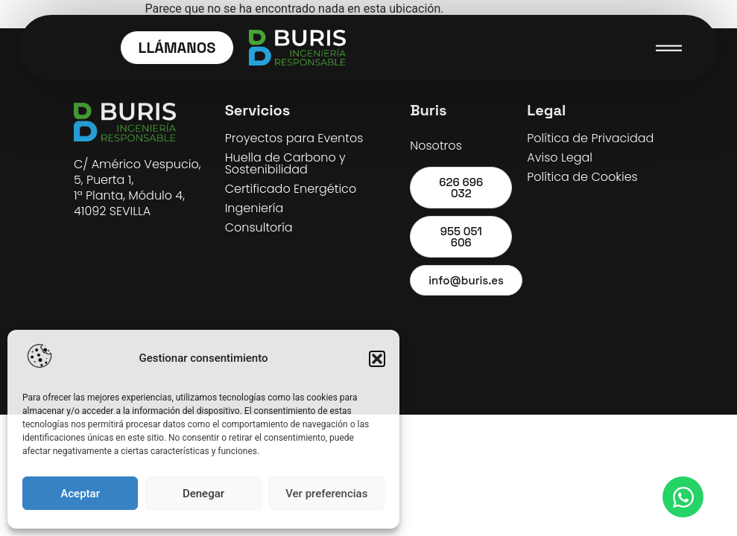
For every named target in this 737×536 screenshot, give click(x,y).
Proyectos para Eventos (294, 138)
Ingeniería (254, 208)
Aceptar (80, 493)
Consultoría (259, 227)
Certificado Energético (290, 188)
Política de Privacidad (590, 138)
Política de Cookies (582, 176)
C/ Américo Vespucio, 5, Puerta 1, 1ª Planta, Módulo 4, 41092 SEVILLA (137, 188)
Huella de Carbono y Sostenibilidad (285, 163)
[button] (377, 358)
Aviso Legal (559, 157)
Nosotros (436, 145)
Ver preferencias (326, 493)
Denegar (203, 493)
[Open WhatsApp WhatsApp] (682, 496)
